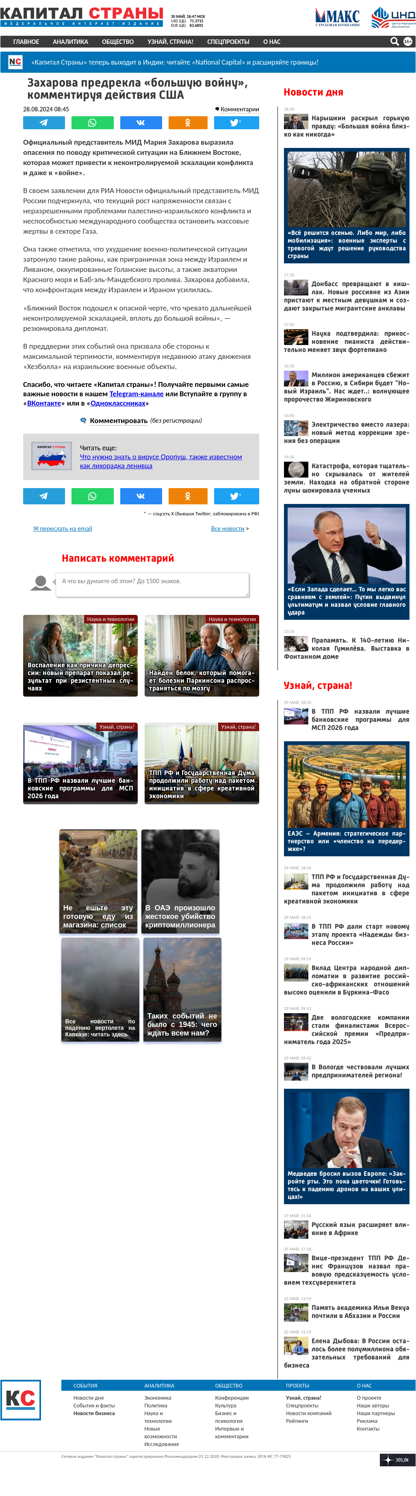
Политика (155, 1405)
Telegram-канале (137, 393)
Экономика (157, 1397)
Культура (225, 1405)
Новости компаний (309, 1413)
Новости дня (313, 92)
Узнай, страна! (170, 42)
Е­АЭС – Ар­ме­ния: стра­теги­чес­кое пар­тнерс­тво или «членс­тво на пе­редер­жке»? (347, 841)
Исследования (161, 1444)
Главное (26, 42)
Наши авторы (373, 1405)
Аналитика (70, 42)
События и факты (94, 1405)
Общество (118, 42)
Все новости (228, 528)
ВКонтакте (44, 403)
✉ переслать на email (62, 528)
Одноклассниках (118, 403)
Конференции (232, 1397)
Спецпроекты (229, 42)
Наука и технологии (110, 619)
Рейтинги (297, 1421)
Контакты (368, 1428)
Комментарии (240, 109)
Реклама (367, 1421)
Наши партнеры (376, 1413)
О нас (271, 42)
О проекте (369, 1397)
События (86, 1385)
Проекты (297, 1385)
